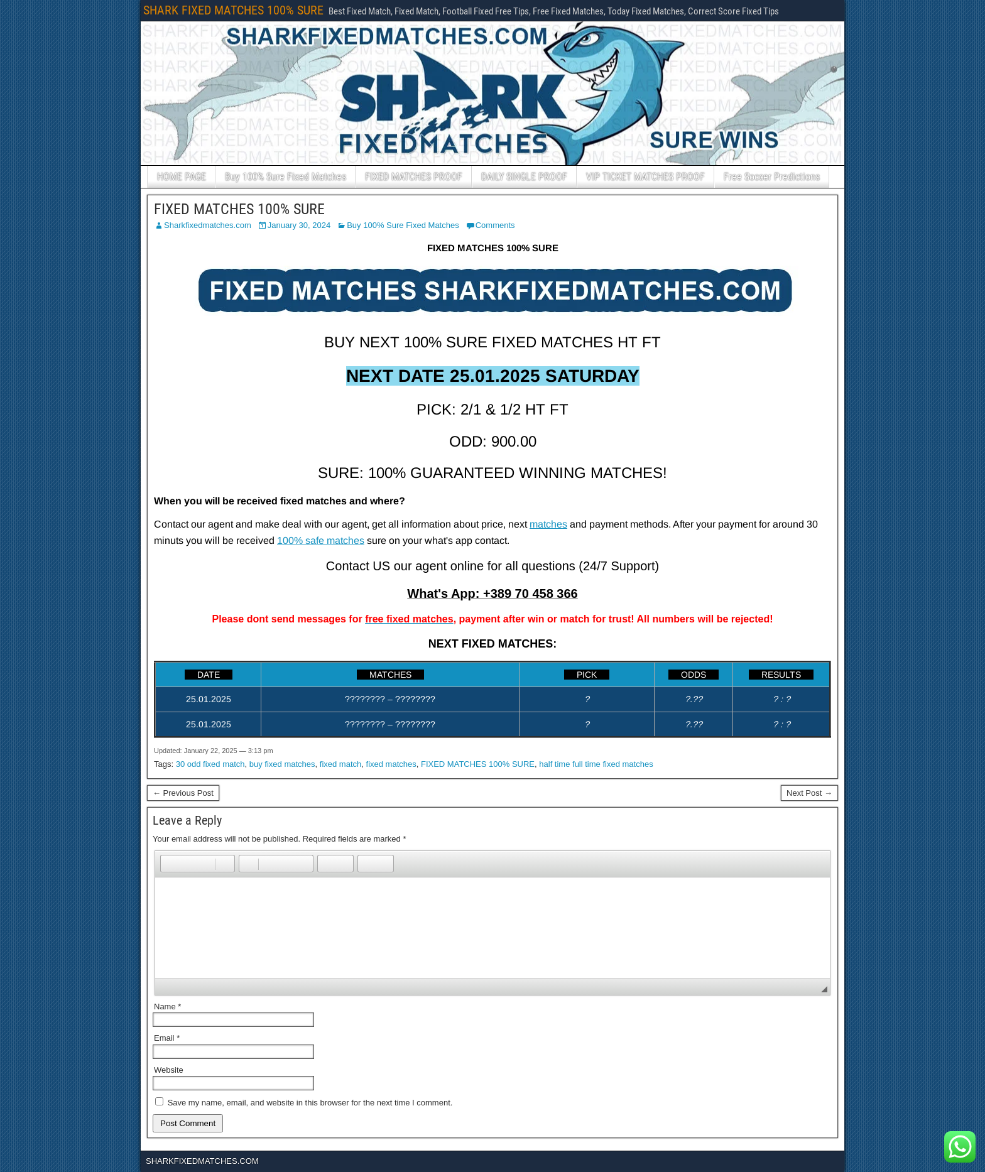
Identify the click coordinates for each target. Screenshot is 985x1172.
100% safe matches (320, 540)
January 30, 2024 (299, 225)
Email (167, 1038)
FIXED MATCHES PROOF (413, 177)
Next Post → (809, 793)
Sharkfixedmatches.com (207, 225)
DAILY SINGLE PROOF (524, 177)
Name (167, 1006)
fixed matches (391, 764)
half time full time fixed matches (596, 764)
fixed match (340, 764)
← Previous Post (183, 793)
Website (168, 1070)
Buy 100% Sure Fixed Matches (285, 177)
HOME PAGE (181, 177)
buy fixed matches (282, 764)
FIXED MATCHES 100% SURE (239, 209)
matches (548, 524)
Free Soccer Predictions (772, 177)
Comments (495, 225)
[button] (169, 863)
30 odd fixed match (210, 764)
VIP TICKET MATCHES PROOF (645, 177)
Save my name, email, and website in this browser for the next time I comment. (310, 1102)
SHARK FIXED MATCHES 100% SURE (233, 10)
